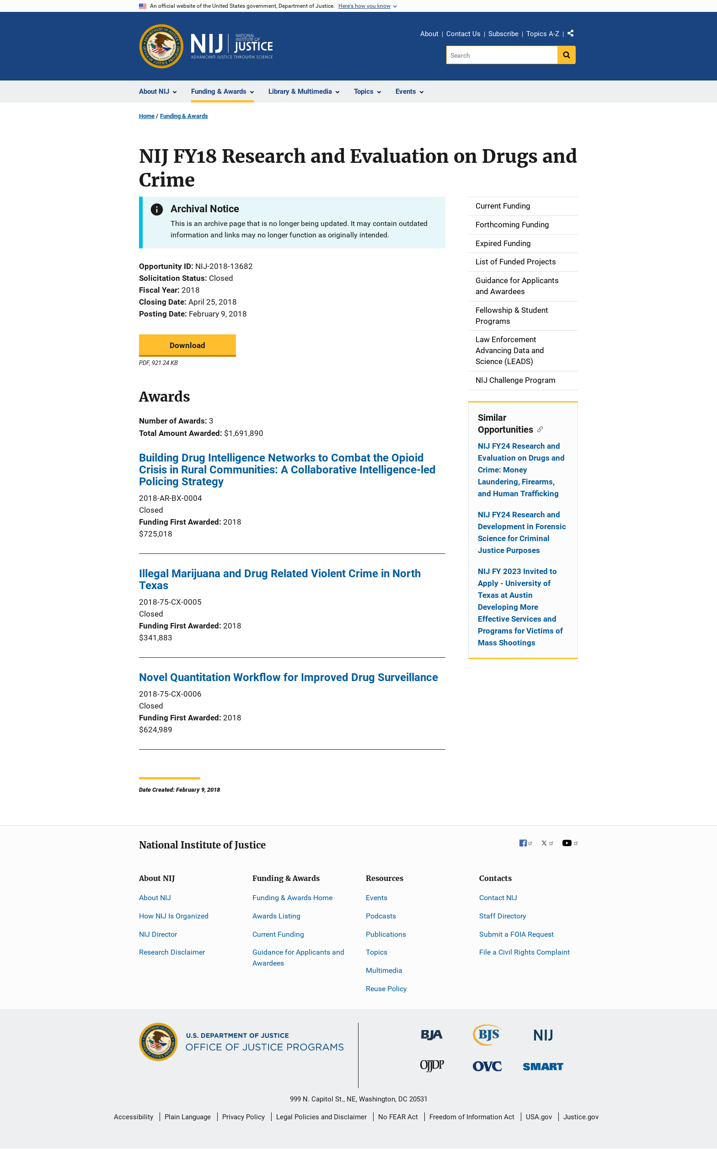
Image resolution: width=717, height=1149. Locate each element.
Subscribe (503, 34)
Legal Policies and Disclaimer (321, 1117)
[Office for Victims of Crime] (487, 1066)
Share (574, 35)
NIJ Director (158, 934)
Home (147, 116)
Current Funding (278, 934)
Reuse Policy (386, 988)
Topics (376, 952)
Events (376, 897)
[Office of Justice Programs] (161, 46)
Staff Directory (502, 916)
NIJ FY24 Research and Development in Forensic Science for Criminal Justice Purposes (522, 532)
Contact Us (463, 34)
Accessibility (133, 1117)
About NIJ (155, 897)
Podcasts (381, 916)
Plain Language (188, 1117)
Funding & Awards (184, 116)
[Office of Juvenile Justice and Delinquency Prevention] (432, 1068)
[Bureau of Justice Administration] (432, 1030)
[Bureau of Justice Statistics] (488, 1041)
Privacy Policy (243, 1117)
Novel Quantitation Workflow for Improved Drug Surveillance (288, 677)
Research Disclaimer (172, 952)
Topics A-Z (542, 34)
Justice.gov (581, 1117)
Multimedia (384, 970)
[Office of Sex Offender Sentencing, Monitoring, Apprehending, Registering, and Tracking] (543, 1064)
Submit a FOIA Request (516, 934)
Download (187, 345)
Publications (386, 934)
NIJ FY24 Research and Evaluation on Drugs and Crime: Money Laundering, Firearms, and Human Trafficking (521, 469)
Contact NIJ (498, 897)
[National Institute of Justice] (543, 1031)
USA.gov (539, 1117)
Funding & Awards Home (292, 897)
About (429, 34)
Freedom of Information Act (471, 1117)
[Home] (232, 46)
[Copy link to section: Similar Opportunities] (538, 428)
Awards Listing (276, 916)
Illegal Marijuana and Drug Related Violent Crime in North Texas (280, 579)
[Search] (501, 55)
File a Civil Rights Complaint (524, 952)
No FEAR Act (398, 1117)
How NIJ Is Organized (174, 916)
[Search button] (566, 55)
